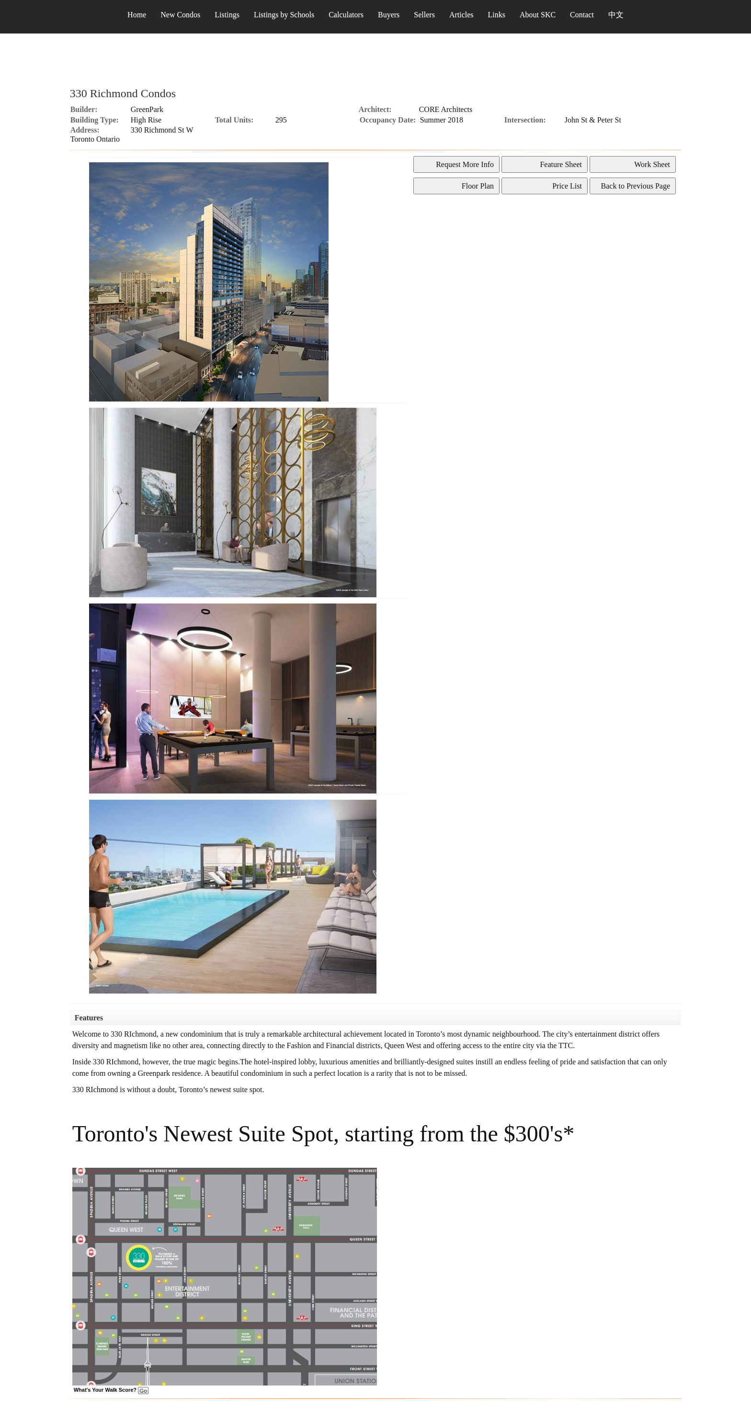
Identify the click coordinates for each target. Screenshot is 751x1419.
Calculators (346, 15)
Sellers (424, 15)
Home (136, 15)
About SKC (538, 15)
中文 (616, 15)
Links (496, 15)
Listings (227, 15)
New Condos (180, 15)
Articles (461, 15)
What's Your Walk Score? (111, 1390)
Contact (582, 15)
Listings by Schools (284, 15)
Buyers (388, 15)
